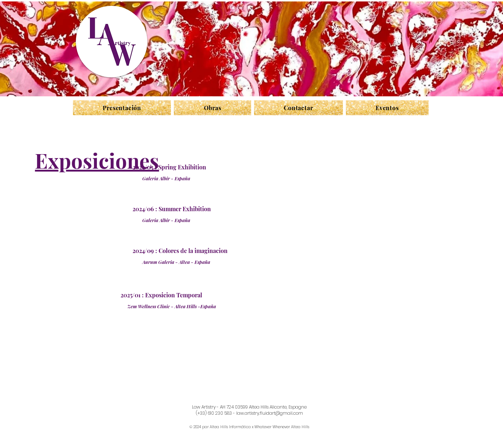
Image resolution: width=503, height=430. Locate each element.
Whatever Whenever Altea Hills (281, 427)
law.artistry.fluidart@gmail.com (269, 413)
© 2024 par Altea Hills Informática (220, 427)
